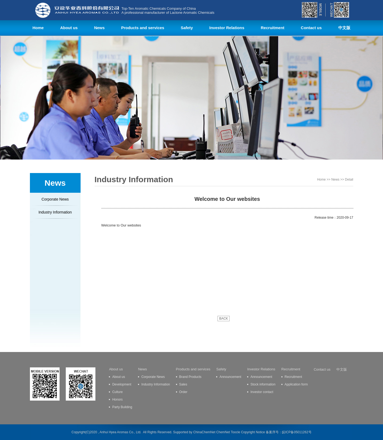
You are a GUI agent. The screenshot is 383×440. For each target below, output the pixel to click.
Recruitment (273, 27)
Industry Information (55, 212)
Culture (117, 392)
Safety (187, 27)
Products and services (142, 27)
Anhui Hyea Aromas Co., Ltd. (120, 432)
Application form (296, 384)
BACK (223, 318)
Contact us (311, 27)
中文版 (344, 27)
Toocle (235, 432)
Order (183, 392)
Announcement (230, 377)
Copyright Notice (253, 432)
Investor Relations (226, 27)
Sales (183, 384)
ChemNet (223, 432)
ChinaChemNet (204, 432)
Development (121, 384)
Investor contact (261, 392)
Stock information (262, 384)
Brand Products (190, 377)
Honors (117, 399)
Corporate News (55, 199)
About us (69, 27)
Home (38, 27)
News (99, 27)
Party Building (122, 407)
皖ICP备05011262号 (296, 432)
